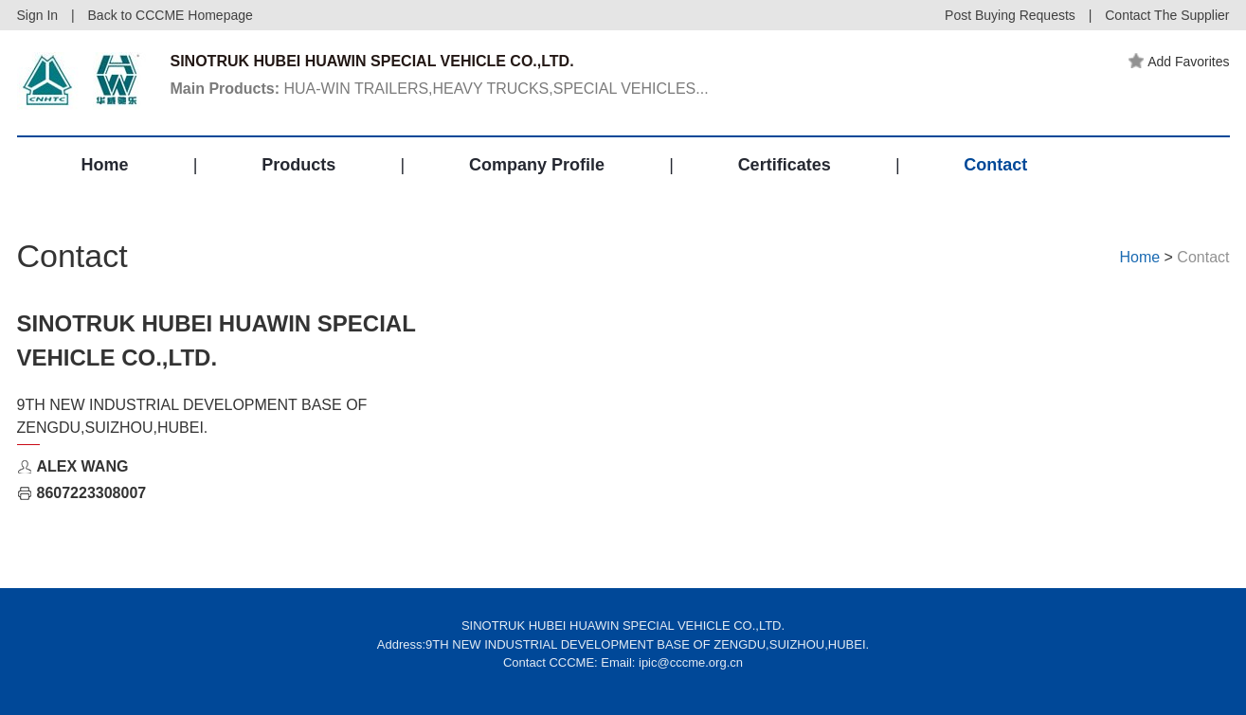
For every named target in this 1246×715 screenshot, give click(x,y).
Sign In (38, 15)
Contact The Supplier (1167, 15)
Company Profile (537, 164)
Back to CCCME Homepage (170, 15)
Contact (995, 164)
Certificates (784, 164)
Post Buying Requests (1010, 15)
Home (105, 164)
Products (298, 164)
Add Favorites (1179, 61)
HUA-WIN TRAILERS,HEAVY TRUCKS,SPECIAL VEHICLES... (440, 88)
